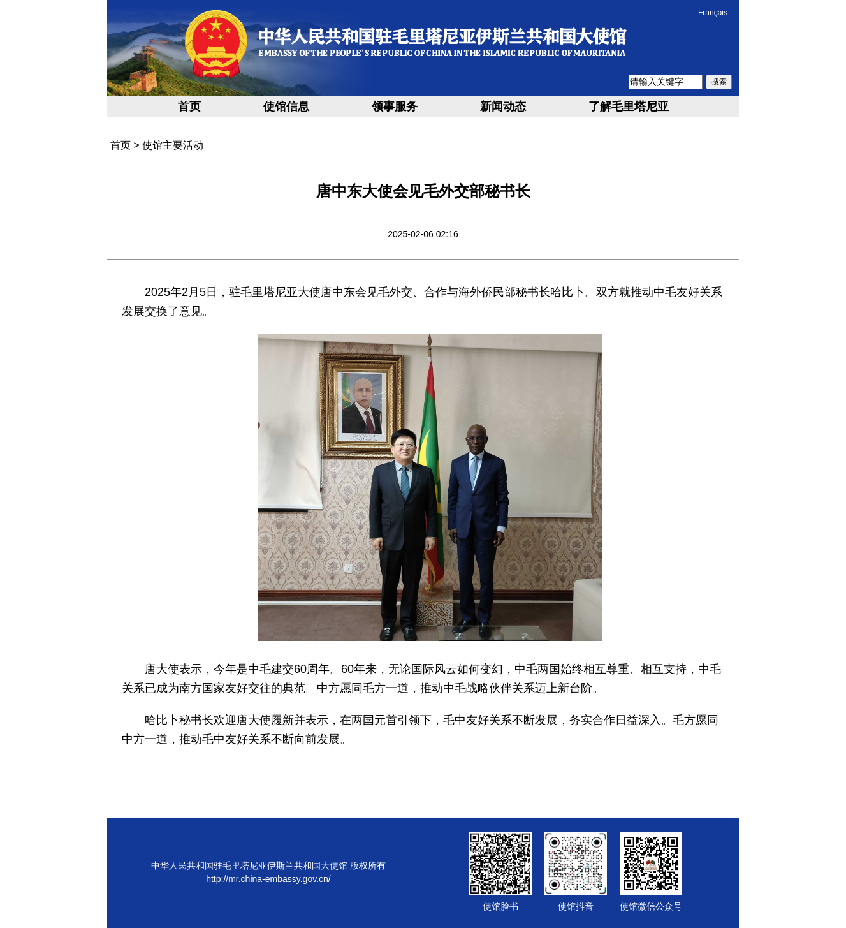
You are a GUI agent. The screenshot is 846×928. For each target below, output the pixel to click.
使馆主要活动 (172, 145)
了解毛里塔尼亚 (628, 106)
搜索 (719, 81)
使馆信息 (286, 106)
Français (712, 12)
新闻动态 (503, 106)
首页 (189, 106)
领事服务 (395, 106)
